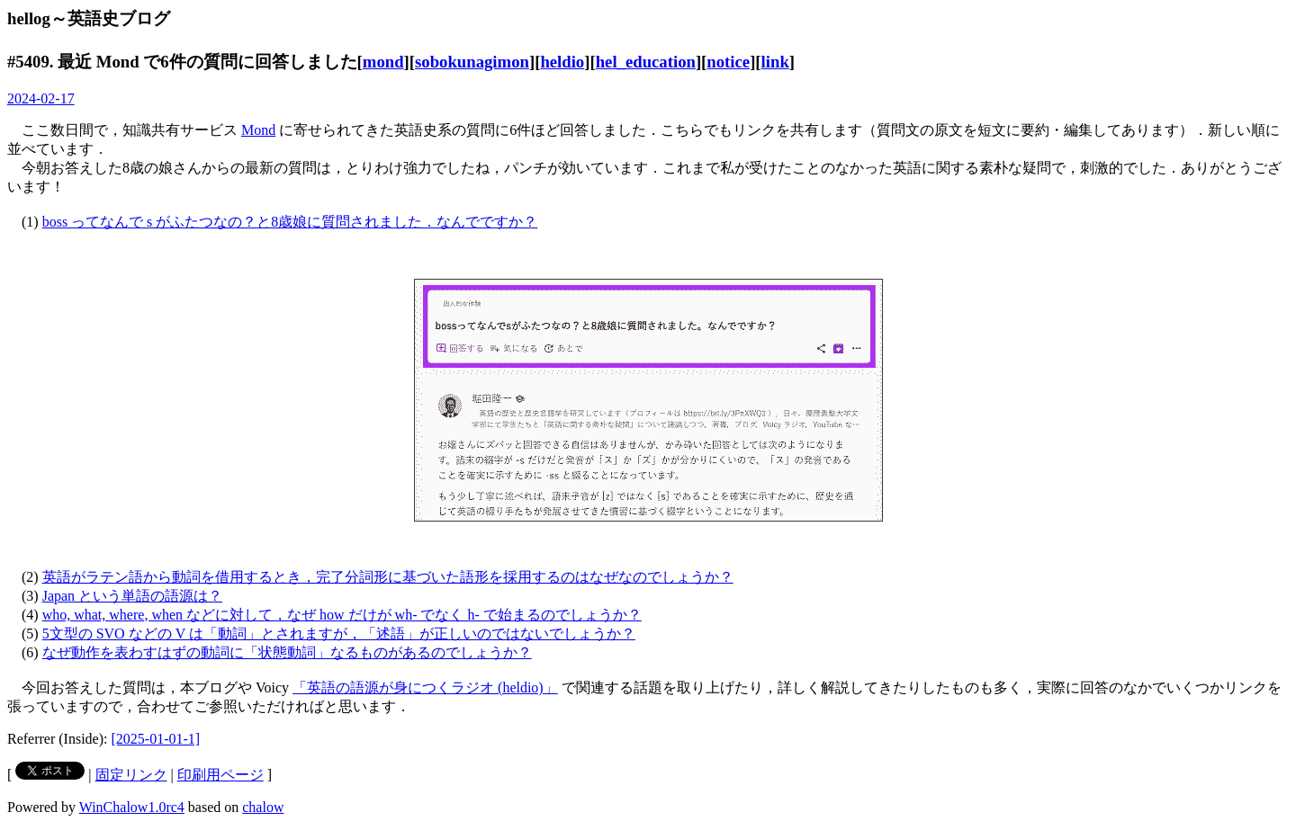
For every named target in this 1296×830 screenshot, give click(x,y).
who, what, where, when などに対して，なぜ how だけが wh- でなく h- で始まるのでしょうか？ (342, 614)
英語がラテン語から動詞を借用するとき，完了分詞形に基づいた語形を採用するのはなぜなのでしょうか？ (388, 577)
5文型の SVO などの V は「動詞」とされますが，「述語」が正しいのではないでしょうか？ (338, 633)
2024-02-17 (41, 98)
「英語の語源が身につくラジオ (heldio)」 (425, 687)
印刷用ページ (220, 774)
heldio (562, 61)
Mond (258, 130)
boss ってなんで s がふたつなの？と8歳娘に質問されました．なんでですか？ (290, 221)
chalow (263, 807)
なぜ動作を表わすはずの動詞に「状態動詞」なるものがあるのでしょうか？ (287, 652)
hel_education (646, 61)
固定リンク (131, 774)
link (775, 61)
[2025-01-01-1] (156, 738)
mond (383, 61)
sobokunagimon (472, 61)
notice (728, 61)
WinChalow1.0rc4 (131, 807)
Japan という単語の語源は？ (132, 595)
